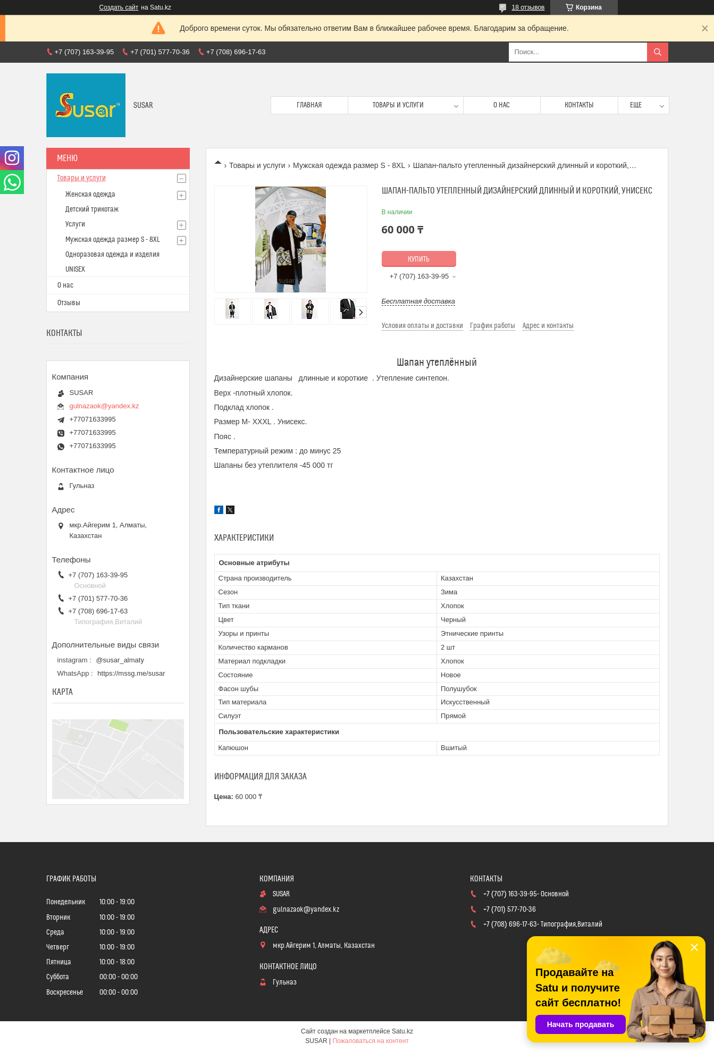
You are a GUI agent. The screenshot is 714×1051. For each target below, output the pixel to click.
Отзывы (68, 303)
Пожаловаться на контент (370, 1041)
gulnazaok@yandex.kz (104, 406)
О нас (501, 105)
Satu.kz (402, 1031)
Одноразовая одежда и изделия (112, 254)
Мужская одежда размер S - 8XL (349, 165)
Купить (419, 259)
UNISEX (75, 269)
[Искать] (657, 52)
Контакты (579, 105)
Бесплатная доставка (419, 301)
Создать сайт (119, 7)
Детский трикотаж (92, 209)
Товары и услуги (398, 105)
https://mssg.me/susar (131, 673)
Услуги (75, 224)
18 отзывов (527, 7)
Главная (309, 105)
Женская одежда (90, 194)
